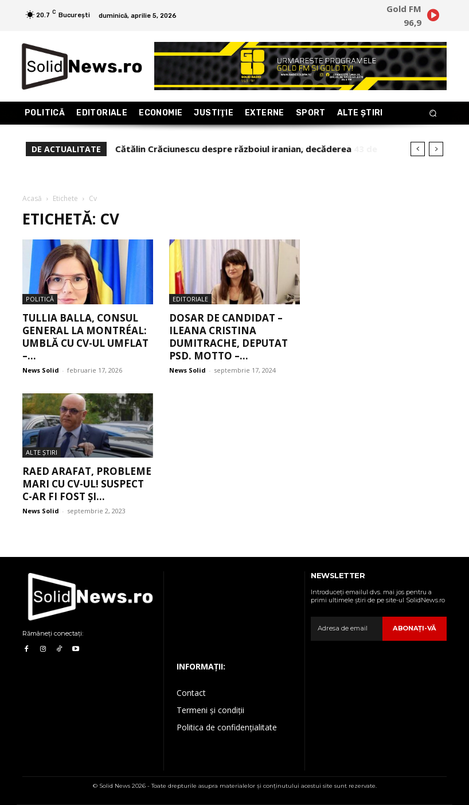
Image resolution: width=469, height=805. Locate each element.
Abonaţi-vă (415, 628)
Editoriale (190, 299)
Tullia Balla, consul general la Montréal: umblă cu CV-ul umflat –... (85, 336)
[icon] (432, 17)
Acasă (32, 198)
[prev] (418, 149)
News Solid (40, 370)
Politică (40, 299)
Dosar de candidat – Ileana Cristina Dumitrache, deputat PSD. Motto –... (228, 336)
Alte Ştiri (41, 452)
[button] (433, 113)
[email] (347, 629)
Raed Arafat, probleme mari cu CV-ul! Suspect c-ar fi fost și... (86, 484)
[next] (436, 149)
